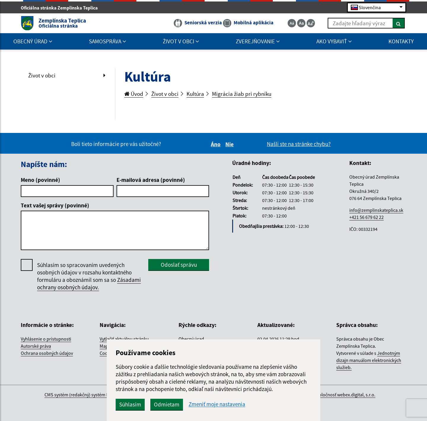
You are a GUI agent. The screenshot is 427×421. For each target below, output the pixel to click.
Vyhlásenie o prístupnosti (46, 339)
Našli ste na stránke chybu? (299, 143)
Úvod (133, 93)
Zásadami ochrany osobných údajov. (89, 283)
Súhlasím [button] (130, 404)
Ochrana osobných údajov (47, 353)
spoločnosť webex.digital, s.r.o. (344, 395)
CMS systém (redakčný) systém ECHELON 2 (86, 395)
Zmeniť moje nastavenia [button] (217, 404)
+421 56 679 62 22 (366, 217)
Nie (230, 144)
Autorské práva (36, 346)
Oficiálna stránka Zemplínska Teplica (62, 8)
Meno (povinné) (40, 179)
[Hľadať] (399, 23)
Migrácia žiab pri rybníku (241, 93)
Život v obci (41, 75)
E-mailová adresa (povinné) (151, 179)
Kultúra (195, 93)
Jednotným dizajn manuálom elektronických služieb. (368, 360)
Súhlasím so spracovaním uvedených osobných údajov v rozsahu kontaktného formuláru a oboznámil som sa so (89, 276)
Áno (216, 144)
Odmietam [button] (166, 404)
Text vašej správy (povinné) (55, 205)
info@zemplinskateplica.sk (376, 210)
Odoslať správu (179, 264)
